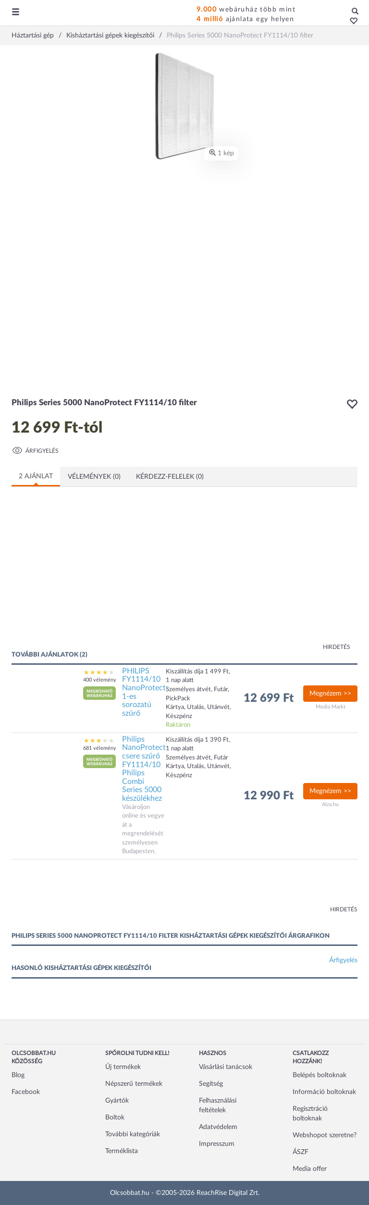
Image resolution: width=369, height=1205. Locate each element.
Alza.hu (330, 804)
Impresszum (216, 1144)
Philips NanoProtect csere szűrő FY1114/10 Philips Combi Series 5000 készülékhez (144, 768)
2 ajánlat (36, 476)
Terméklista (121, 1151)
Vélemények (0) (94, 476)
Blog (18, 1075)
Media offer (310, 1169)
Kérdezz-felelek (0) (170, 476)
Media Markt (330, 706)
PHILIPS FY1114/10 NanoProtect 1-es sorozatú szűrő (144, 692)
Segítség (211, 1084)
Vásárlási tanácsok (225, 1067)
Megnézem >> (330, 693)
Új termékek (123, 1067)
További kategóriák (132, 1134)
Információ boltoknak (324, 1092)
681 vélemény (99, 748)
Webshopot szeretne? (325, 1135)
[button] (350, 21)
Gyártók (117, 1100)
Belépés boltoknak (319, 1075)
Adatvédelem (218, 1127)
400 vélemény (99, 680)
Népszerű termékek (133, 1084)
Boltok (114, 1117)
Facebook (26, 1092)
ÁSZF (300, 1152)
